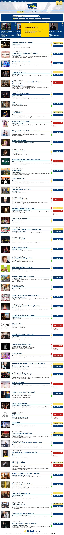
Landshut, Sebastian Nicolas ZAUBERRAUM (21, 366)
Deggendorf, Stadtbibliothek (18, 444)
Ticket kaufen (57, 46)
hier (34, 32)
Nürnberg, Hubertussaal (17, 74)
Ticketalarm (35, 11)
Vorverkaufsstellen (7, 1)
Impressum (30, 1)
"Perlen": (14, 415)
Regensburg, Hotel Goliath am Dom (19, 288)
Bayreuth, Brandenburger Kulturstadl (19, 355)
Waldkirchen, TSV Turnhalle (18, 85)
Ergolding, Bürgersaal (17, 307)
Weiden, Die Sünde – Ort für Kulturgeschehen (21, 180)
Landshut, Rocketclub (17, 506)
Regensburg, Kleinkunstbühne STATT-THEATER (21, 132)
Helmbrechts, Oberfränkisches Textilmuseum (21, 337)
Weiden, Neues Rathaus (17, 455)
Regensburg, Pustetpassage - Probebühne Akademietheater (23, 142)
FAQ (13, 1)
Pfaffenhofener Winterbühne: (17, 95)
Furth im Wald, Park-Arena (17, 278)
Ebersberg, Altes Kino (17, 153)
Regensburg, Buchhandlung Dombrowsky (20, 417)
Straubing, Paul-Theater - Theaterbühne (20, 161)
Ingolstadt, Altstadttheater (17, 220)
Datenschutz (51, 533)
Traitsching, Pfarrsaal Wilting (18, 384)
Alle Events (20, 11)
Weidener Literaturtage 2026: (17, 454)
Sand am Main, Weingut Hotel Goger (19, 231)
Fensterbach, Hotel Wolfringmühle (19, 297)
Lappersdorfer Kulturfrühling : (17, 495)
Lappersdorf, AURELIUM (17, 376)
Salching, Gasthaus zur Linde (18, 63)
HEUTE (27, 11)
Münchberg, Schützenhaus (18, 200)
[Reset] (39, 16)
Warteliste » (55, 125)
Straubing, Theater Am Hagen (18, 123)
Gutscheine (44, 11)
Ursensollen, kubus (16, 191)
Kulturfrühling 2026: (16, 336)
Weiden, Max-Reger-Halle (17, 240)
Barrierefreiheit (56, 533)
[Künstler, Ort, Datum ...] (26, 16)
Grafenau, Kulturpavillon (17, 172)
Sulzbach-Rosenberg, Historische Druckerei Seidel (22, 405)
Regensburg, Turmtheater (17, 104)
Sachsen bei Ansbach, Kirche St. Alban (20, 525)
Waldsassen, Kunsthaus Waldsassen (19, 114)
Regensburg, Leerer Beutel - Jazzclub (19, 485)
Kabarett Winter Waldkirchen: (17, 83)
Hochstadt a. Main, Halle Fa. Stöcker (19, 326)
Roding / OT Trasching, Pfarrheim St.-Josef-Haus (21, 260)
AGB (15, 1)
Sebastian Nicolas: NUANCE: (17, 365)
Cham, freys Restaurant (17, 55)
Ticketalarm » (55, 126)
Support (18, 1)
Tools (22, 1)
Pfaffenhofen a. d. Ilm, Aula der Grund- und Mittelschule (23, 96)
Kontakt (25, 1)
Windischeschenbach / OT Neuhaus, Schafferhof (21, 210)
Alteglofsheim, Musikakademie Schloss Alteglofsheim (22, 465)
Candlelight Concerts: (16, 44)
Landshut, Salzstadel (16, 46)
